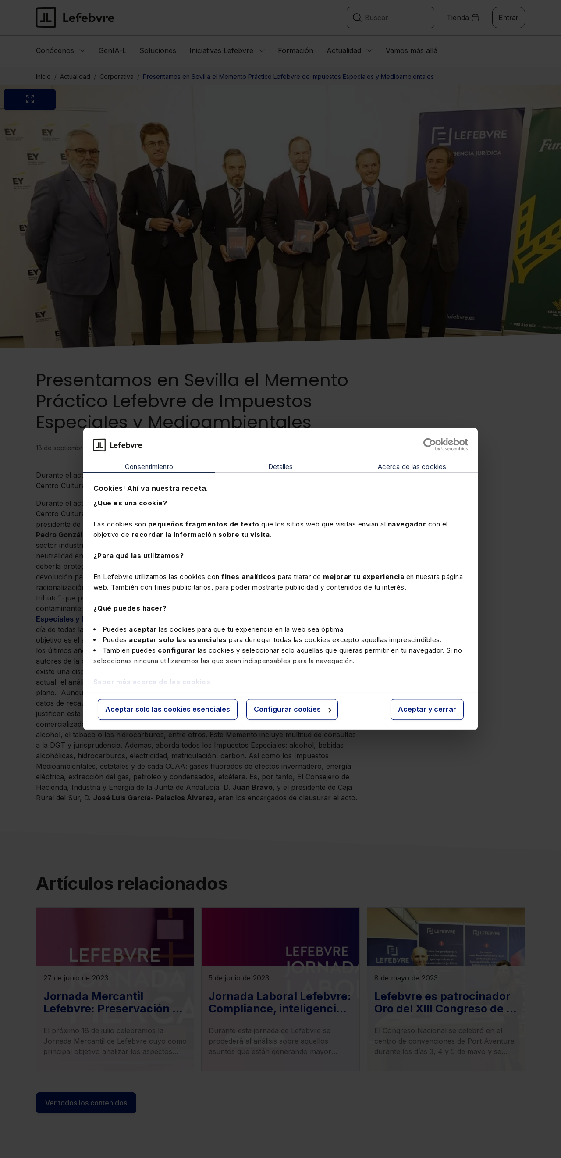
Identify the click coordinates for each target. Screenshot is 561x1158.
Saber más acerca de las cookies (152, 682)
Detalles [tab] (280, 466)
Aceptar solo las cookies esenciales (167, 709)
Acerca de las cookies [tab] (412, 466)
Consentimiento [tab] (149, 466)
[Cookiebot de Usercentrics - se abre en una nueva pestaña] (429, 444)
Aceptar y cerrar (427, 709)
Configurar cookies (292, 709)
